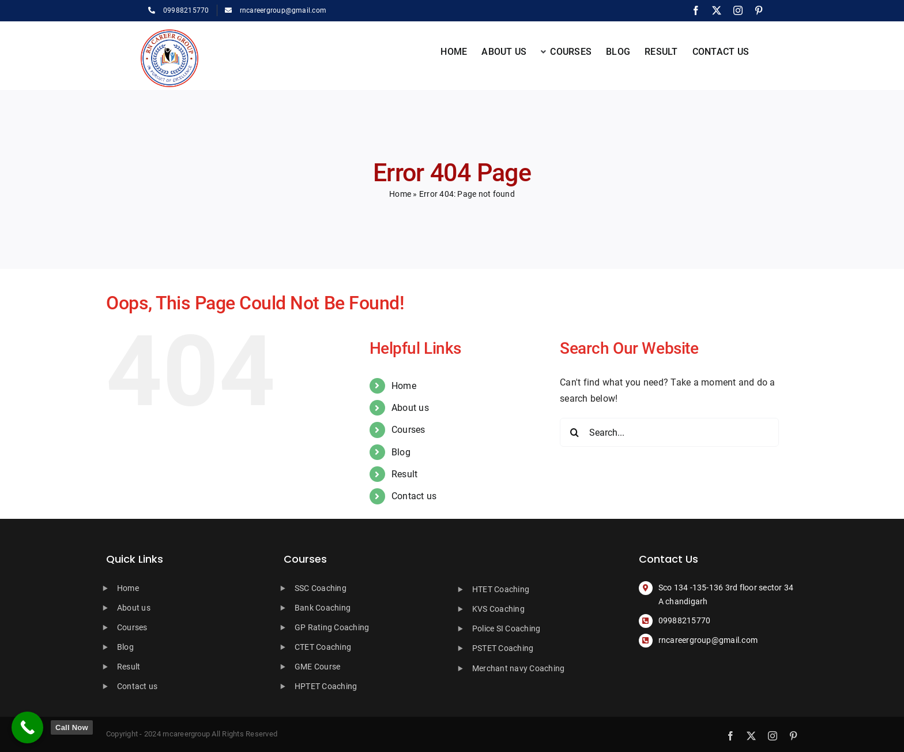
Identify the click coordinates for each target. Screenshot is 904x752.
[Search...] (669, 432)
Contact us (413, 496)
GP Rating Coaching (332, 627)
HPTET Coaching (326, 686)
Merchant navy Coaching (518, 668)
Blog (400, 452)
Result (404, 474)
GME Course (317, 666)
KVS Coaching (498, 608)
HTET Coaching (500, 589)
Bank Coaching (323, 607)
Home (400, 194)
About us (410, 407)
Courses (408, 429)
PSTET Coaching (502, 648)
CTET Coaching (323, 647)
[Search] (574, 432)
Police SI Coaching (506, 628)
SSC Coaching (320, 588)
